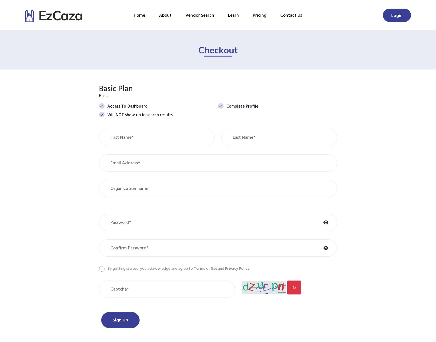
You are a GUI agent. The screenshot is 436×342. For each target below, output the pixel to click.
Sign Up (120, 319)
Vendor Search (199, 15)
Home (139, 15)
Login (397, 15)
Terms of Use (205, 268)
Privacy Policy (237, 268)
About (165, 15)
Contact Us (291, 15)
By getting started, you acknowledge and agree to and (178, 268)
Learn (233, 15)
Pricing (259, 15)
